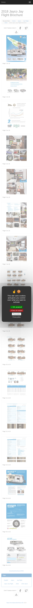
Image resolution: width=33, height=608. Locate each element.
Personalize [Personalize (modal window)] (16, 314)
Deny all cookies (16, 310)
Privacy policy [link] (16, 317)
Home (3, 2)
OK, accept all (16, 307)
